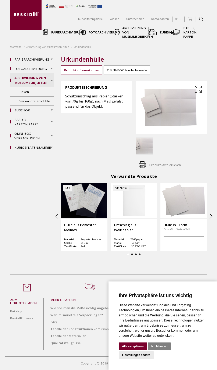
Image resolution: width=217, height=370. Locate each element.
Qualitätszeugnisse (65, 343)
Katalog (16, 311)
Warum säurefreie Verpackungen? (76, 315)
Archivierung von (47, 47)
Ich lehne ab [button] (159, 346)
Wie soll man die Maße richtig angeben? (81, 308)
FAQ (53, 322)
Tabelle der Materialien (68, 336)
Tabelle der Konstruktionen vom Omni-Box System (89, 329)
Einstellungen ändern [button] (136, 355)
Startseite (15, 47)
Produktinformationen (81, 70)
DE (178, 19)
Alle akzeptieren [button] (133, 346)
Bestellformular (22, 318)
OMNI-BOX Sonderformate (127, 70)
